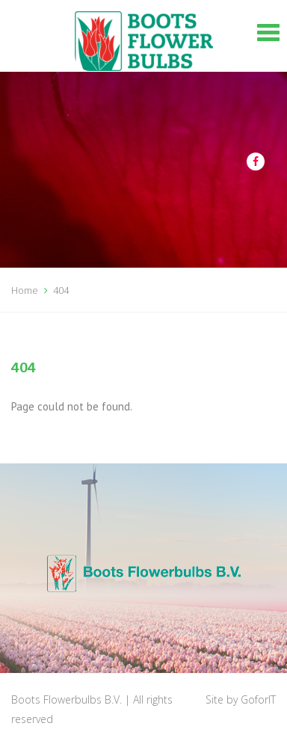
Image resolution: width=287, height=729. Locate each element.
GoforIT (258, 699)
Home (24, 290)
